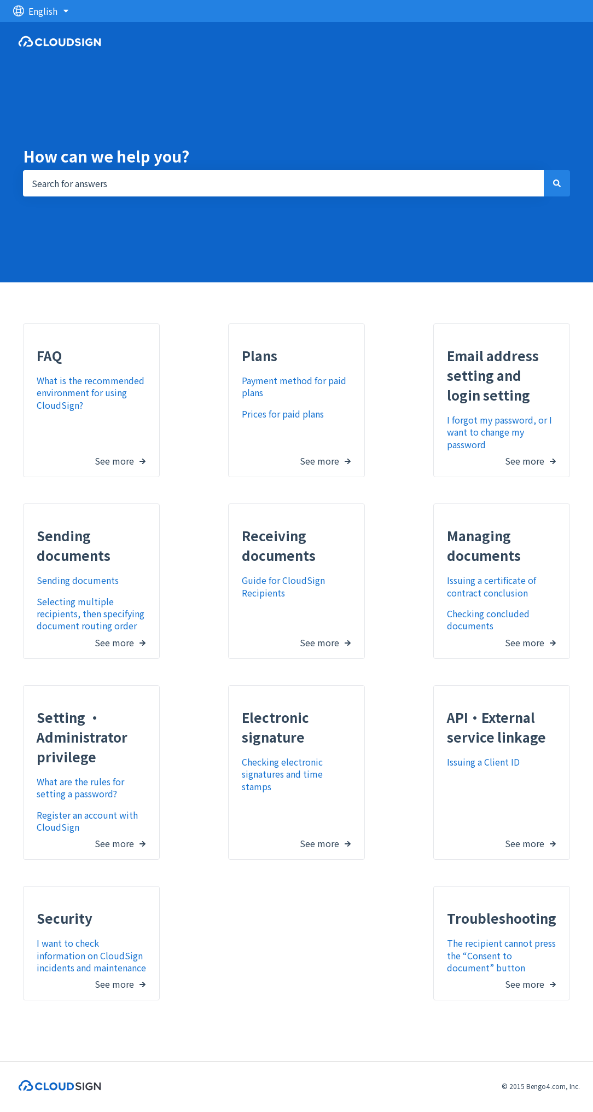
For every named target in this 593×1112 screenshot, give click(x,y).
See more (114, 459)
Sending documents (78, 580)
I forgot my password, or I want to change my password (499, 432)
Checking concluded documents (488, 619)
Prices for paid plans (283, 413)
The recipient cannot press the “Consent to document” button (501, 955)
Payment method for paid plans (294, 386)
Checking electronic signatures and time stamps (282, 773)
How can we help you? (106, 156)
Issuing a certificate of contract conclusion (491, 586)
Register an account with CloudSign (87, 820)
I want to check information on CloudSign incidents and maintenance (91, 955)
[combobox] (283, 183)
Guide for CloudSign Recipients (283, 586)
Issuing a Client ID (483, 761)
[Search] (557, 183)
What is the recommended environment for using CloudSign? (90, 393)
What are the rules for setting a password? (80, 787)
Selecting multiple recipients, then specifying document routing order (90, 613)
